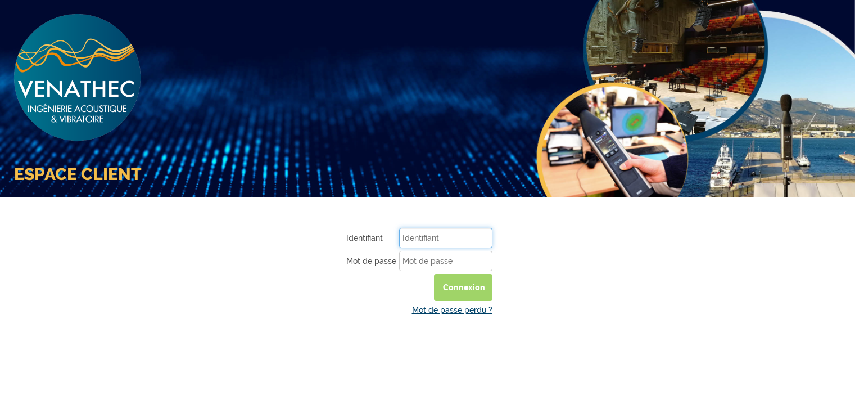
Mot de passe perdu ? (452, 309)
